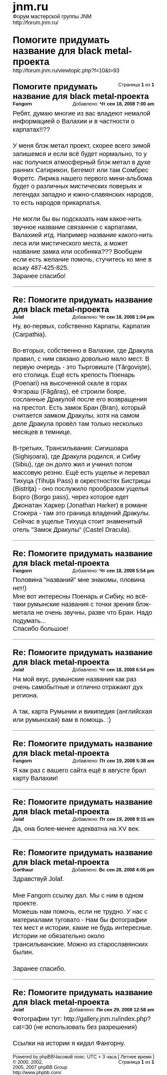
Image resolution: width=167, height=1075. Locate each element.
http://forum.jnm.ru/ (35, 23)
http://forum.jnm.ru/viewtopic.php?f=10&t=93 (66, 71)
